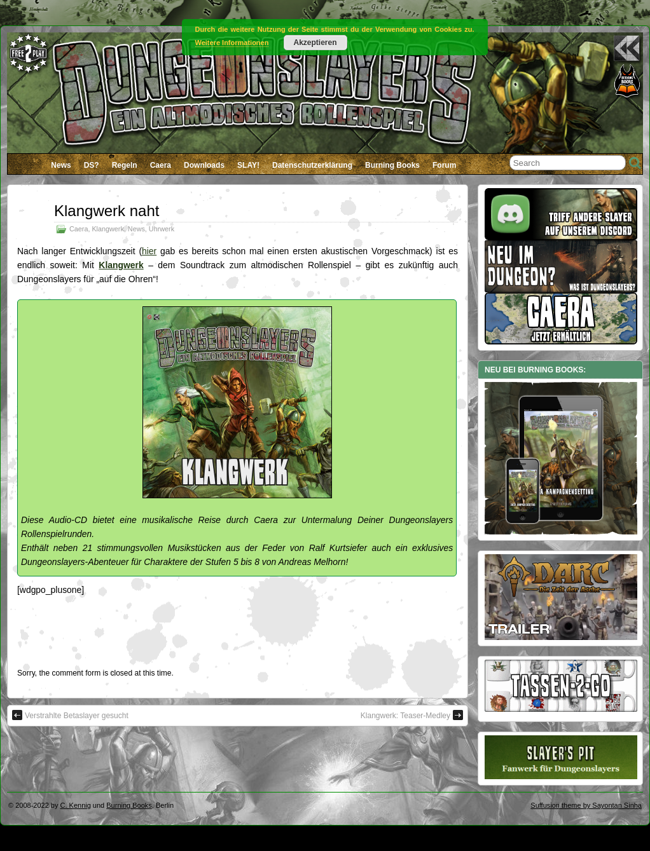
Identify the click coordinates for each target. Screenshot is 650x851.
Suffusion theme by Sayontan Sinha (586, 805)
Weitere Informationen (232, 42)
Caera (160, 165)
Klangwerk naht (106, 210)
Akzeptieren (314, 42)
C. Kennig (75, 805)
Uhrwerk (161, 229)
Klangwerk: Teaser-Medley (412, 715)
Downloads (204, 165)
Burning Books (392, 165)
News (61, 165)
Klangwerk (107, 229)
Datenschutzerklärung (312, 165)
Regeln (124, 165)
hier (149, 251)
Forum (444, 165)
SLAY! (248, 165)
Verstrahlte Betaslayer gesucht (70, 715)
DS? (91, 165)
